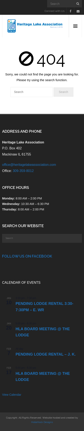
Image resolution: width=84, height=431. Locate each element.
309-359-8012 (23, 171)
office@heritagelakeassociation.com (29, 164)
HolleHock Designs (42, 422)
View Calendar (11, 394)
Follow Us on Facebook (27, 256)
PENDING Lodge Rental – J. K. (46, 354)
